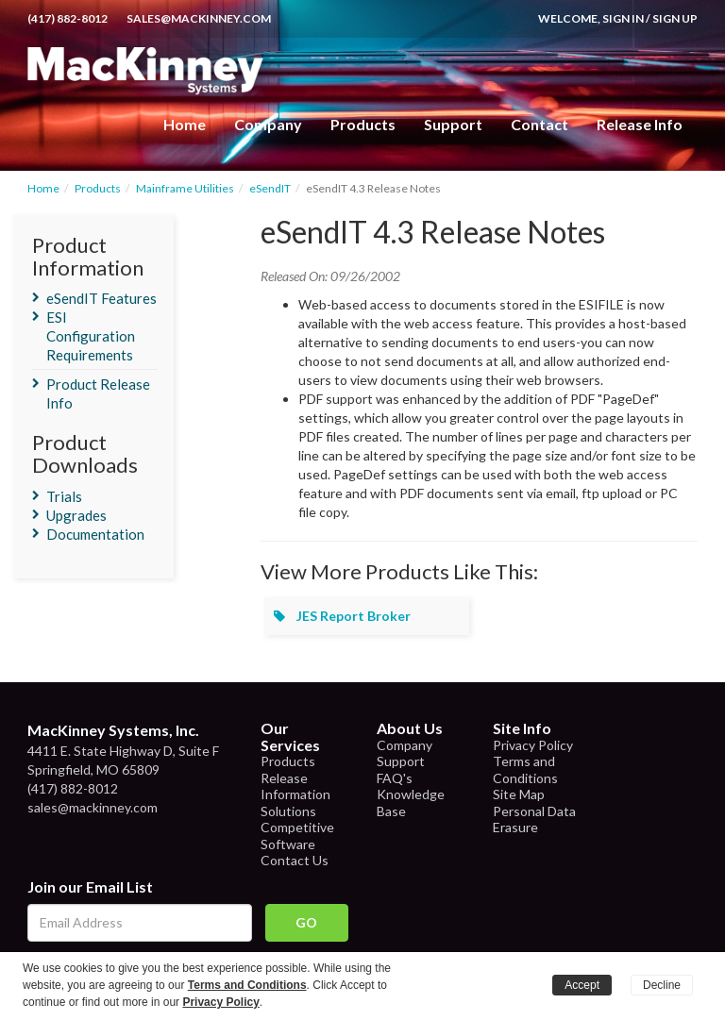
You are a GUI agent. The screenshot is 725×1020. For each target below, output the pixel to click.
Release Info (640, 124)
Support (453, 124)
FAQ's (395, 778)
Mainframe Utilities (185, 188)
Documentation (95, 534)
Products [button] (363, 124)
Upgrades (76, 515)
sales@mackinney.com (198, 18)
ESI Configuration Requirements (90, 336)
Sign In (623, 18)
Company (268, 124)
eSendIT (270, 188)
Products (98, 188)
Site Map (519, 794)
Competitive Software (297, 835)
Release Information (295, 786)
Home (184, 124)
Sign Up (675, 18)
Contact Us (295, 860)
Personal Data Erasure (534, 819)
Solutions (288, 811)
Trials (64, 496)
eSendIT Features (101, 298)
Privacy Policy (533, 745)
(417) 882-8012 (67, 18)
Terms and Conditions (525, 769)
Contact (539, 124)
